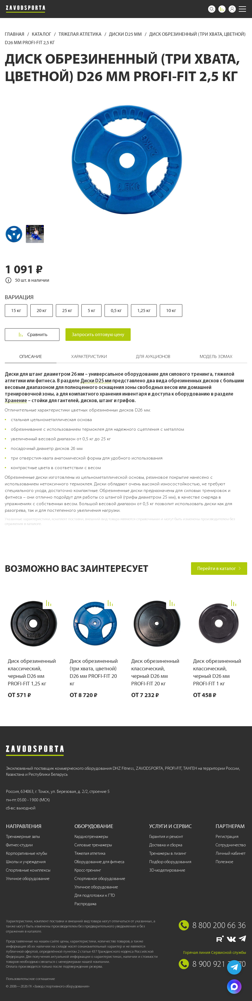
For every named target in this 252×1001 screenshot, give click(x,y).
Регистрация (227, 836)
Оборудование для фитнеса (99, 862)
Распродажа (85, 904)
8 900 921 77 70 (219, 964)
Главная (15, 34)
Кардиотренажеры (91, 836)
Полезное (224, 862)
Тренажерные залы (23, 836)
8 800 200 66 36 (219, 925)
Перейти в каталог (219, 568)
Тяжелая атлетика (80, 34)
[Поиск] (211, 9)
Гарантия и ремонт (166, 836)
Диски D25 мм (126, 34)
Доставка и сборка (165, 845)
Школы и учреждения (26, 862)
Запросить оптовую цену (98, 334)
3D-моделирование (167, 870)
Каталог (42, 34)
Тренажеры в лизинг (167, 853)
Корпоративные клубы (26, 853)
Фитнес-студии (19, 845)
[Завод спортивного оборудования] (25, 9)
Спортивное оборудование (99, 878)
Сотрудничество (231, 845)
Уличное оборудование (28, 878)
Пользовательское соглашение (30, 979)
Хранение (16, 400)
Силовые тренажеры (93, 845)
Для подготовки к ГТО (94, 895)
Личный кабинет (230, 853)
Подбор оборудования (170, 862)
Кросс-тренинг (87, 870)
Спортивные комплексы (28, 870)
